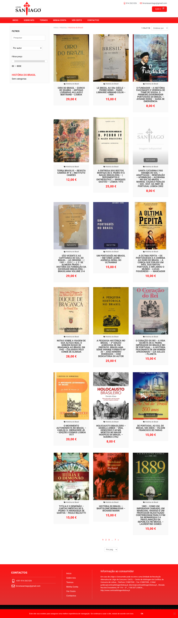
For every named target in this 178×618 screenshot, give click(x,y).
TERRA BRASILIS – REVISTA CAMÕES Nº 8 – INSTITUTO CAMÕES (71, 172)
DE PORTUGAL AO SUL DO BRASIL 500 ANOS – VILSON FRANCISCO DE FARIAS (150, 428)
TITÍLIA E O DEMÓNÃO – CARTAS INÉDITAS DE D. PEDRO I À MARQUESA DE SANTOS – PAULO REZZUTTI (71, 509)
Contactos (93, 20)
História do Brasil (72, 84)
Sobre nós (29, 20)
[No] (174, 613)
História (63, 27)
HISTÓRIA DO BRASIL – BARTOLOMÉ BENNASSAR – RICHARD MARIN (111, 508)
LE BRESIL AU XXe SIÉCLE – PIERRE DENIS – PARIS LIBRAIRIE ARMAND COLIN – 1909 (110, 91)
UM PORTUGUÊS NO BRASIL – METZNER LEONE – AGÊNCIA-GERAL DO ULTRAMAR (111, 259)
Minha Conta (59, 20)
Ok (142, 614)
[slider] (13, 61)
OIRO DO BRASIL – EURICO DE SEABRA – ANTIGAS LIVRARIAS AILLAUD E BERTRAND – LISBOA (71, 91)
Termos (44, 20)
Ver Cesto (77, 20)
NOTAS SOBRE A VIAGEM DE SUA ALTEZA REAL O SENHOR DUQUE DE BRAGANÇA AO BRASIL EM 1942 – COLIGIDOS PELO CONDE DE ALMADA (71, 346)
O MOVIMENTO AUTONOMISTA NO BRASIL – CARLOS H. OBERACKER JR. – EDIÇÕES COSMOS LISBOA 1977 (71, 430)
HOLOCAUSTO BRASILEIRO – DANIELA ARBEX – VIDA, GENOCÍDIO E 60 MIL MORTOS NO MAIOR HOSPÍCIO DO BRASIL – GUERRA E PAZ (111, 431)
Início (15, 20)
